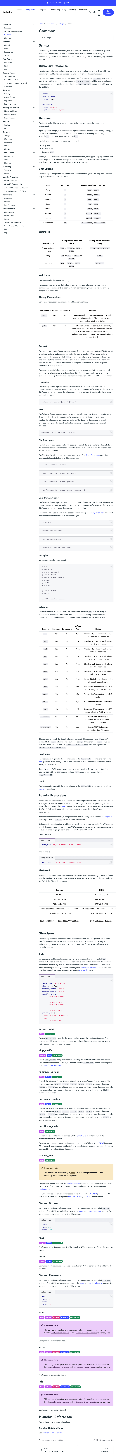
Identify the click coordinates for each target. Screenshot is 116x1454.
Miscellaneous (9, 208)
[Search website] (90, 12)
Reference (83, 9)
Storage (6, 132)
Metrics (6, 173)
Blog (64, 9)
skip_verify (83, 970)
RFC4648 (100, 1143)
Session (6, 121)
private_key (81, 1135)
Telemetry (7, 166)
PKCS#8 (71, 1196)
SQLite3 (7, 145)
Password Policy (10, 104)
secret (72, 1172)
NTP (5, 229)
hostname (42, 789)
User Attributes (9, 205)
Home (41, 24)
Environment (8, 52)
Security (6, 90)
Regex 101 (109, 816)
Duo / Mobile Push (11, 80)
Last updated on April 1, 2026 (51, 1440)
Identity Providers (10, 177)
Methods (6, 41)
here (63, 806)
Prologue (7, 24)
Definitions (7, 194)
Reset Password (9, 118)
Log (5, 232)
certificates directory (52, 1065)
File (5, 69)
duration (56, 1318)
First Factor (7, 59)
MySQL (7, 149)
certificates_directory (89, 967)
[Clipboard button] (110, 94)
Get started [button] (108, 12)
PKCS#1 (79, 1196)
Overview (18, 9)
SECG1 (88, 1196)
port (40, 761)
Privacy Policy (9, 215)
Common (7, 34)
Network (7, 201)
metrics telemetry (94, 1211)
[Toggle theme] (94, 12)
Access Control (9, 97)
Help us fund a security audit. (58, 3)
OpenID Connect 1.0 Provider (17, 188)
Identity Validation (11, 107)
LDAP (6, 66)
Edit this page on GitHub (103, 1440)
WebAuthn (8, 86)
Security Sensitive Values (13, 31)
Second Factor (9, 73)
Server (6, 219)
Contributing (55, 9)
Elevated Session (10, 114)
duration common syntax (52, 1432)
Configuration (31, 9)
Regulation (8, 100)
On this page (46, 37)
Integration (43, 9)
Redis (6, 128)
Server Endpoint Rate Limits (14, 226)
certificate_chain (73, 1183)
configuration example (60, 1332)
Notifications (8, 152)
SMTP (6, 159)
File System (8, 163)
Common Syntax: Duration (86, 1332)
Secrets (6, 55)
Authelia (7, 12)
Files (6, 48)
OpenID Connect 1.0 (13, 184)
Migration (7, 38)
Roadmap (72, 9)
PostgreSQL (8, 142)
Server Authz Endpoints (12, 222)
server (81, 1211)
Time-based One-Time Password (15, 83)
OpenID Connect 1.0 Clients (16, 191)
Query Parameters (93, 455)
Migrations (8, 139)
